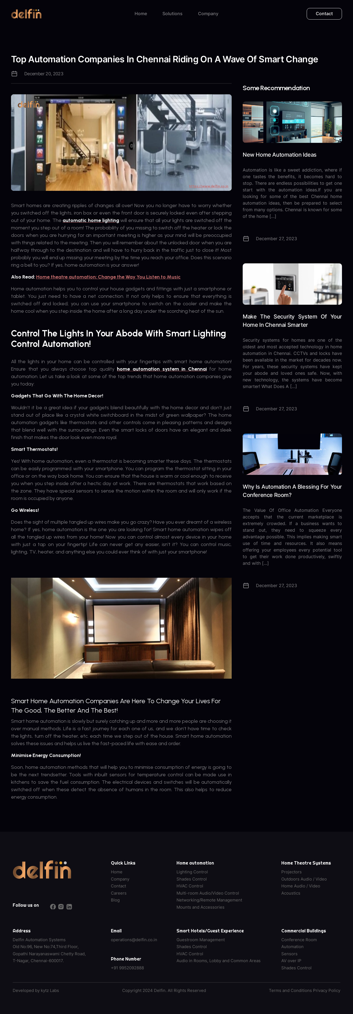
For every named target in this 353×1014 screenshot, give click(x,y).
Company (208, 13)
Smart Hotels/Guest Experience (210, 930)
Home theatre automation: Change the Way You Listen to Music (108, 277)
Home (141, 13)
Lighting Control (192, 871)
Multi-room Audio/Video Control (207, 893)
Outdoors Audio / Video (304, 879)
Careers (119, 893)
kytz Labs (50, 990)
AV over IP (291, 960)
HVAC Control (189, 886)
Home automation (195, 863)
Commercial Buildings (303, 930)
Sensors (289, 953)
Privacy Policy (326, 990)
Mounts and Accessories (200, 907)
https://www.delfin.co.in (208, 186)
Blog (115, 900)
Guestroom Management (200, 939)
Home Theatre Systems (306, 863)
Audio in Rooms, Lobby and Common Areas (218, 960)
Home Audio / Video (300, 886)
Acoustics (290, 893)
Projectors (291, 871)
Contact (324, 13)
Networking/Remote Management (209, 900)
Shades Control (191, 879)
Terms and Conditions (290, 990)
